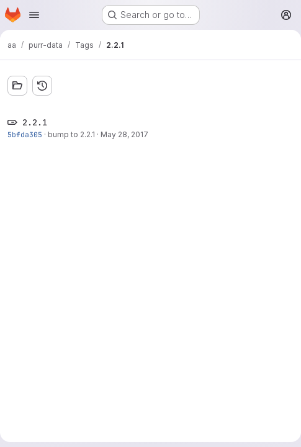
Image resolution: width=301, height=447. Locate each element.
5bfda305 (24, 134)
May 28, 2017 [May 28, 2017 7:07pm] (124, 134)
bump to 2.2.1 (71, 134)
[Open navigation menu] (34, 15)
